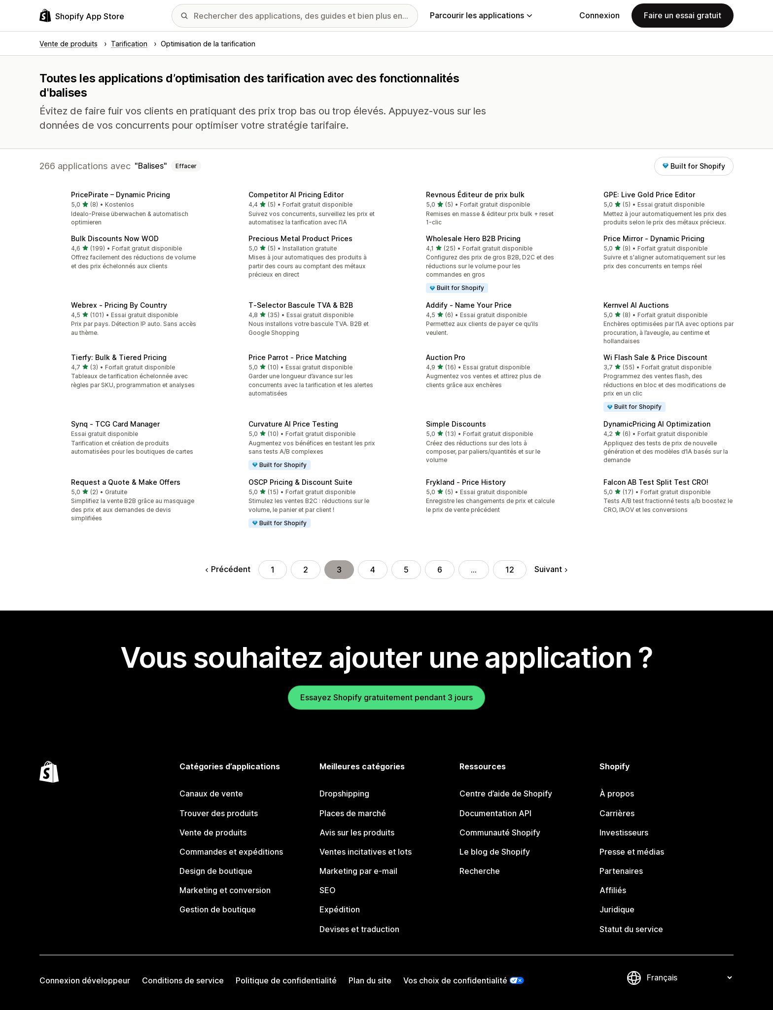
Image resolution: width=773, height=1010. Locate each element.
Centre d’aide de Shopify (505, 793)
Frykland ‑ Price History (466, 482)
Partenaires (621, 871)
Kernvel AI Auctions (636, 305)
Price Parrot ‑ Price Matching (297, 357)
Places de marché (352, 813)
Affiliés (612, 890)
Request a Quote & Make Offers (125, 482)
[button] (120, 209)
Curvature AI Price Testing (293, 424)
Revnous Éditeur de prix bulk (475, 194)
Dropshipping (344, 793)
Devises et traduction (359, 929)
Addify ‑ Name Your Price (469, 305)
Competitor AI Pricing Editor (296, 194)
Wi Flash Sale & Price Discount (655, 357)
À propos (616, 793)
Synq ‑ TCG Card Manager (115, 424)
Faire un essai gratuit (682, 15)
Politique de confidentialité (286, 980)
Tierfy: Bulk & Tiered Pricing (119, 357)
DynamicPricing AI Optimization (656, 424)
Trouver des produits (218, 813)
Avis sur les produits (356, 832)
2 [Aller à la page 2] (305, 570)
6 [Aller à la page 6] (439, 570)
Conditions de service (183, 980)
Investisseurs (623, 832)
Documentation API (495, 813)
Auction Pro (445, 357)
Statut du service (631, 929)
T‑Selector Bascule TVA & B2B (300, 305)
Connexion (599, 15)
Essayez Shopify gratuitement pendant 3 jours (386, 697)
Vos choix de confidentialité (455, 980)
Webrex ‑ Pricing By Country (119, 305)
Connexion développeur (84, 980)
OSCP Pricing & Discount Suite (300, 482)
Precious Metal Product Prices (300, 238)
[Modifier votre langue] (689, 977)
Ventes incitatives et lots (365, 852)
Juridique (616, 909)
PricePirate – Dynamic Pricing (120, 194)
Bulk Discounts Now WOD (115, 238)
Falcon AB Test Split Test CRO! (655, 482)
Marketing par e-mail (358, 871)
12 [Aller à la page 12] (509, 570)
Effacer (186, 166)
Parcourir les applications (481, 15)
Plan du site (370, 980)
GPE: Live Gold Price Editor (649, 194)
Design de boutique (215, 871)
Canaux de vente (211, 793)
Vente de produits (212, 832)
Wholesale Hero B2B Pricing (473, 238)
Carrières (616, 813)
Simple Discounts (456, 424)
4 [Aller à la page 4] (372, 570)
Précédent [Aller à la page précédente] (228, 569)
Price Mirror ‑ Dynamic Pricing (653, 238)
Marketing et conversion (225, 890)
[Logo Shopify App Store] (81, 15)
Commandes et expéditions (231, 852)
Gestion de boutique (217, 909)
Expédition (339, 909)
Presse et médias (631, 852)
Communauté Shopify (499, 832)
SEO (327, 890)
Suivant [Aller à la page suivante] (550, 569)
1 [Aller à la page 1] (273, 570)
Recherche (479, 871)
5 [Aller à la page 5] (406, 570)
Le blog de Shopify (494, 852)
